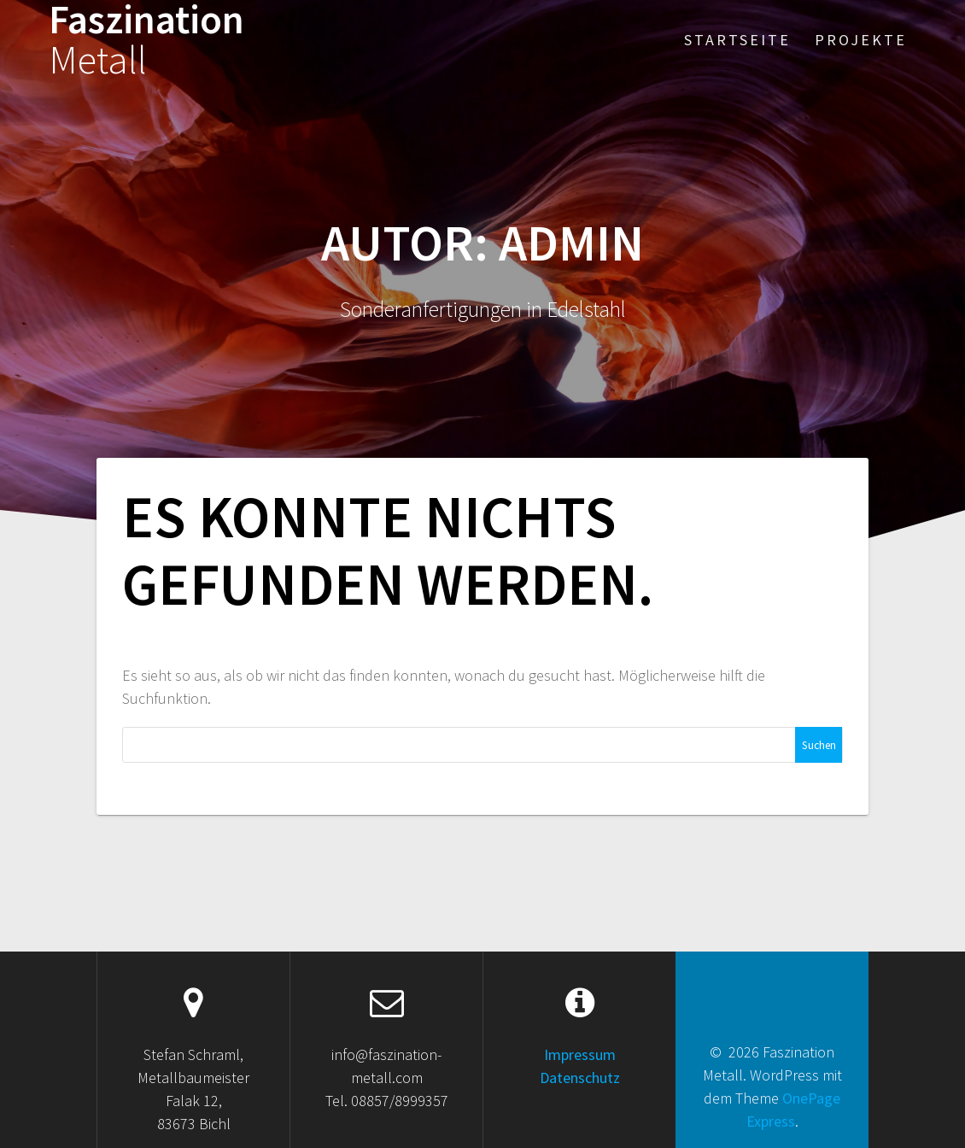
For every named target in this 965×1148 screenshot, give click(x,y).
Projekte (861, 40)
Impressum (580, 1054)
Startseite (737, 40)
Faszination (146, 40)
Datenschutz (580, 1077)
